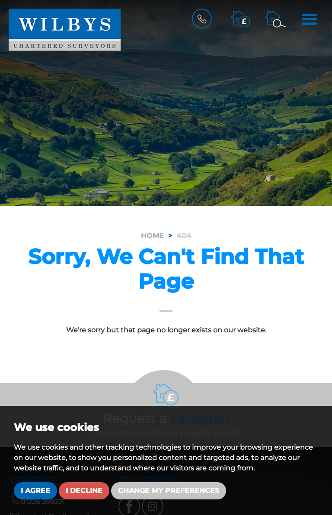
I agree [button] (35, 490)
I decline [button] (84, 490)
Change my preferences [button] (168, 490)
